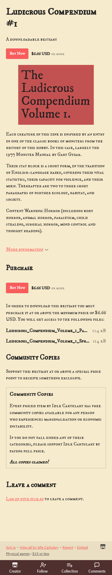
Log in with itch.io (25, 499)
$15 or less (40, 553)
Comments (96, 568)
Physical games (18, 553)
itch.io (11, 547)
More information (27, 249)
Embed (82, 547)
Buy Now (17, 53)
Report (67, 547)
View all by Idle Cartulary (39, 547)
